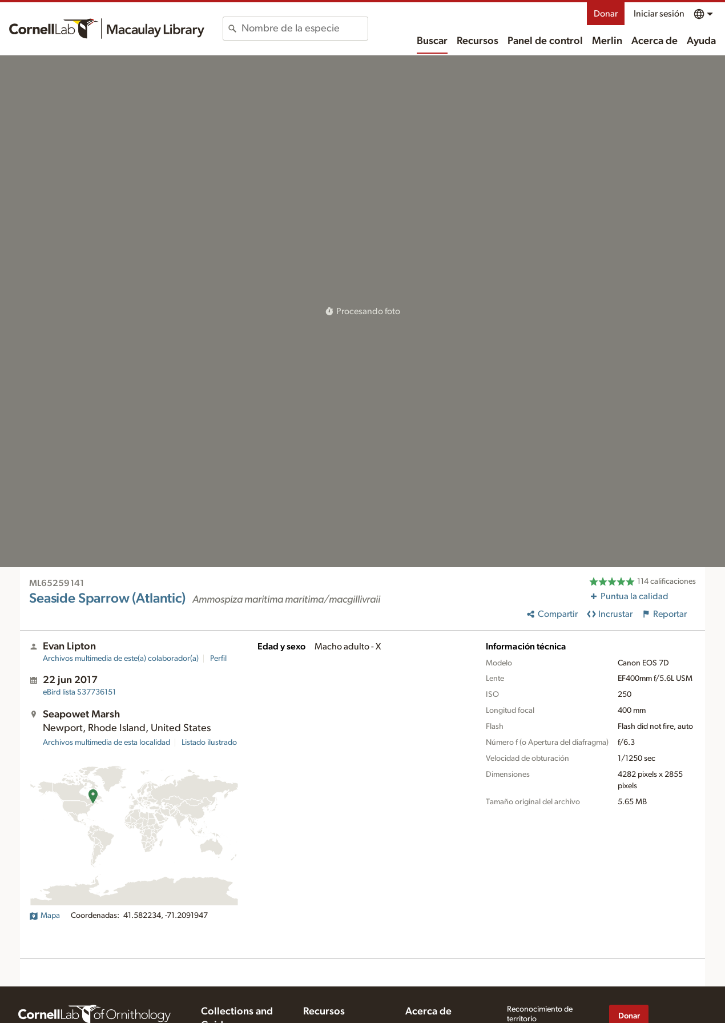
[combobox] (304, 28)
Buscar (432, 41)
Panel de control (545, 41)
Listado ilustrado (209, 743)
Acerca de (654, 41)
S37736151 (79, 692)
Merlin (607, 41)
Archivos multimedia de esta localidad (106, 743)
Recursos (477, 41)
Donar (606, 13)
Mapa (44, 916)
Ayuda (701, 41)
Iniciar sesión (659, 13)
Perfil (218, 659)
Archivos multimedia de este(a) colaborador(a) (121, 659)
